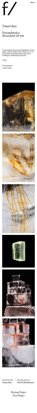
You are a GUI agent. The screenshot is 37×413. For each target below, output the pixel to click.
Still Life (20, 382)
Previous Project (18, 392)
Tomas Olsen (9, 26)
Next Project (19, 395)
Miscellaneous (28, 382)
